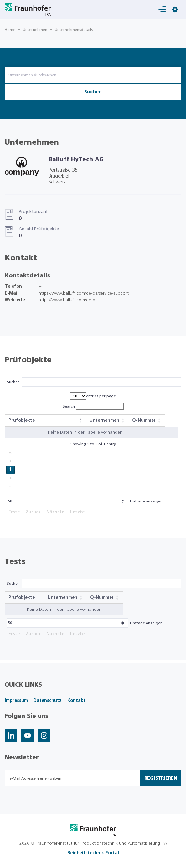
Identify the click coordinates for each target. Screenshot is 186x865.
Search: (69, 406)
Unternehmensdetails (74, 30)
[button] (80, 420)
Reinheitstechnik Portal (93, 853)
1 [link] (10, 469)
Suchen (93, 92)
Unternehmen (35, 30)
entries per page (101, 396)
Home (10, 30)
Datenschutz (48, 700)
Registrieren (160, 778)
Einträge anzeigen (146, 501)
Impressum (16, 700)
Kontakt (76, 700)
